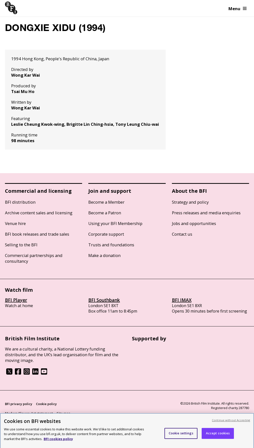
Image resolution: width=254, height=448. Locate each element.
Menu (237, 8)
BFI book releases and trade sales (37, 234)
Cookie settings (181, 435)
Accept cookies (218, 435)
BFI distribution (20, 202)
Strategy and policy (190, 202)
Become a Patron (104, 213)
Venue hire (15, 223)
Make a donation (104, 255)
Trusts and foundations (111, 245)
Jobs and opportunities (194, 223)
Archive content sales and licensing (38, 213)
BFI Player (16, 300)
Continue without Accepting (231, 422)
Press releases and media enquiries (206, 213)
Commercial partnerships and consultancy (34, 258)
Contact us (182, 234)
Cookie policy (46, 404)
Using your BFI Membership (115, 223)
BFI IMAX (181, 300)
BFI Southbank (104, 300)
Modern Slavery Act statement (29, 413)
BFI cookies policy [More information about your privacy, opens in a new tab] (58, 440)
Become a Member (106, 202)
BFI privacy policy (18, 404)
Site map (63, 413)
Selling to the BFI (21, 245)
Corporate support (106, 234)
